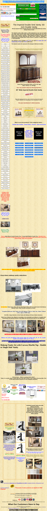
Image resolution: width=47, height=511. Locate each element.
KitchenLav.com (13, 493)
